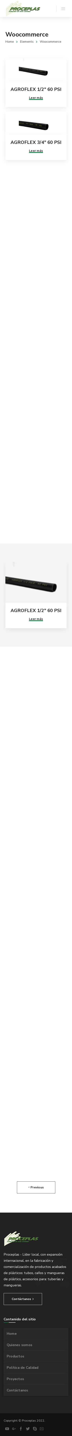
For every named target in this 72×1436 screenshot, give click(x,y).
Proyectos (15, 1379)
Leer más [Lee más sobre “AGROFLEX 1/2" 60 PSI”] (36, 98)
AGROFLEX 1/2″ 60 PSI (36, 89)
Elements (27, 42)
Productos (15, 1356)
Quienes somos (19, 1345)
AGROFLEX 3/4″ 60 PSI (36, 142)
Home (9, 42)
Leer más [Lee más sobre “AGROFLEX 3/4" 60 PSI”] (36, 151)
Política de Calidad (23, 1367)
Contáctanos (17, 1390)
